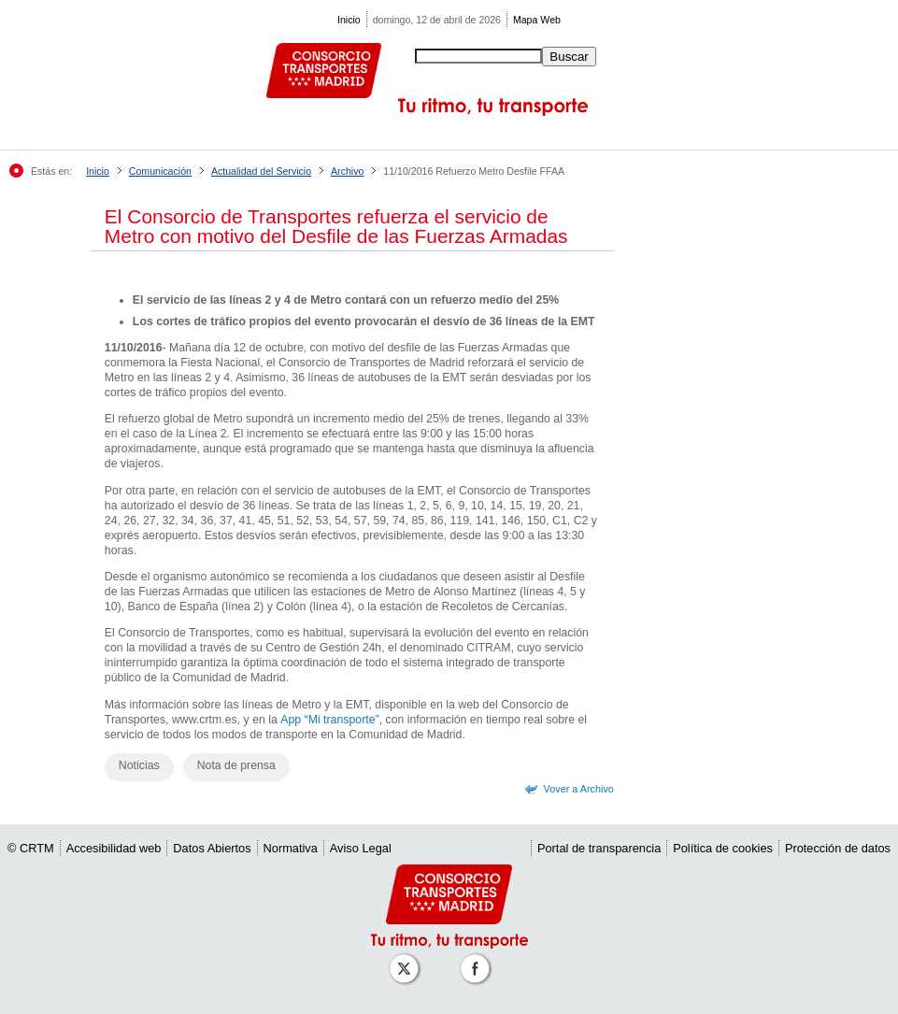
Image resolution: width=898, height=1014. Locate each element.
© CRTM (30, 848)
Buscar (568, 57)
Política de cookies (723, 848)
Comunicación (160, 171)
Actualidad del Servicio (261, 171)
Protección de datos (838, 848)
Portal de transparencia (599, 848)
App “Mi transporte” (329, 719)
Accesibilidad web (114, 848)
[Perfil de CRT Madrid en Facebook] (478, 959)
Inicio (349, 19)
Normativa (291, 848)
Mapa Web (537, 19)
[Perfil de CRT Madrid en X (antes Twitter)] (407, 959)
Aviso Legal (361, 848)
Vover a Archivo (579, 788)
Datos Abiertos (211, 848)
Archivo (347, 171)
